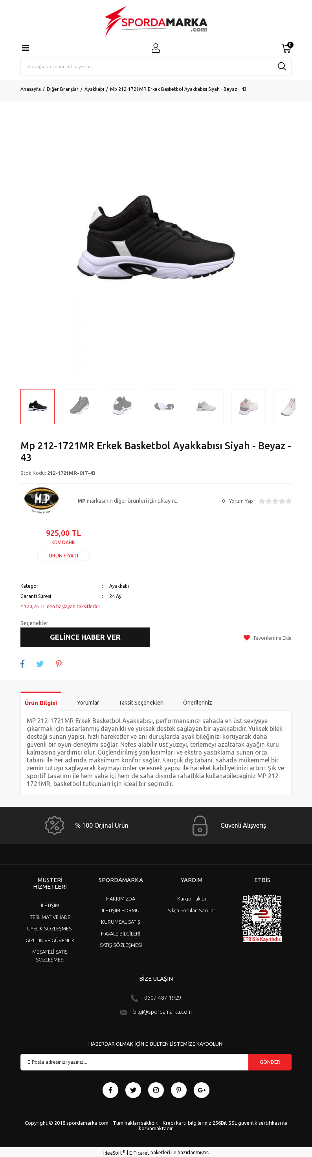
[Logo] (156, 21)
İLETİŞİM (50, 904)
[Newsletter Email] (156, 1060)
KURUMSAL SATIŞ (120, 920)
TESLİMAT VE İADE (50, 915)
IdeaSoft (114, 1151)
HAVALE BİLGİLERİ (120, 932)
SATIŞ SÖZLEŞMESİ (121, 944)
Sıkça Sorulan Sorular (191, 909)
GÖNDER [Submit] (270, 1060)
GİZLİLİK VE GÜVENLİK (50, 938)
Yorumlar (88, 701)
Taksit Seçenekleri (141, 701)
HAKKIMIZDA (120, 897)
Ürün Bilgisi (41, 701)
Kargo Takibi (191, 897)
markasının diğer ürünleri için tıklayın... (127, 501)
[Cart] (286, 48)
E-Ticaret (139, 1151)
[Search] (156, 66)
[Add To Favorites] (268, 637)
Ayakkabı (119, 586)
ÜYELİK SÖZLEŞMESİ (50, 927)
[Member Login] (156, 48)
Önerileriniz (197, 701)
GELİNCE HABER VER (85, 637)
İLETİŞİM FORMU (120, 909)
